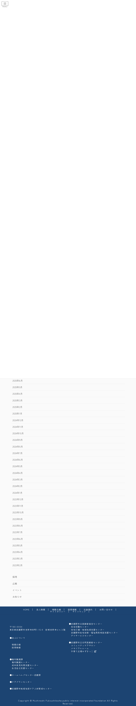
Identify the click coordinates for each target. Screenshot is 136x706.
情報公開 (56, 609)
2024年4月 (17, 473)
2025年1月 (17, 413)
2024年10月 (18, 433)
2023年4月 (17, 552)
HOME (26, 609)
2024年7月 (17, 453)
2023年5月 (17, 545)
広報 (14, 583)
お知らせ (17, 596)
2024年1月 (17, 492)
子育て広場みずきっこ (83, 651)
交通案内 (88, 609)
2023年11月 (17, 505)
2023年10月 (18, 512)
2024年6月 (17, 459)
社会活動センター (80, 626)
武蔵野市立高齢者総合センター (86, 623)
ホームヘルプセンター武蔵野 (26, 675)
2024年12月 (17, 420)
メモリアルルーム (80, 648)
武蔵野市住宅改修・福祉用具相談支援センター (94, 632)
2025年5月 (17, 387)
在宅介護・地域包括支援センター (88, 629)
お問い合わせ (106, 609)
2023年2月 (17, 565)
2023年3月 (17, 558)
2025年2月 (17, 407)
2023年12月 (17, 499)
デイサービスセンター (82, 635)
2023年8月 (17, 525)
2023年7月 (17, 532)
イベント (17, 590)
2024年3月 (17, 479)
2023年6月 (17, 538)
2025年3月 (17, 400)
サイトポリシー (58, 611)
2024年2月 (17, 486)
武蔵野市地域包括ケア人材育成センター (32, 688)
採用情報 (72, 609)
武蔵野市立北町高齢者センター (86, 642)
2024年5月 (17, 466)
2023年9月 (17, 519)
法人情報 (40, 609)
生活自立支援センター (23, 668)
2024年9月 (17, 439)
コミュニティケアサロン (83, 645)
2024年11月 (17, 426)
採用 (14, 576)
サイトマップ (79, 611)
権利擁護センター (21, 662)
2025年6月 (17, 380)
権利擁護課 (17, 659)
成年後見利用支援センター (25, 665)
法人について (18, 637)
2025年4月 (17, 393)
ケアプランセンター (22, 681)
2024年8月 (17, 446)
